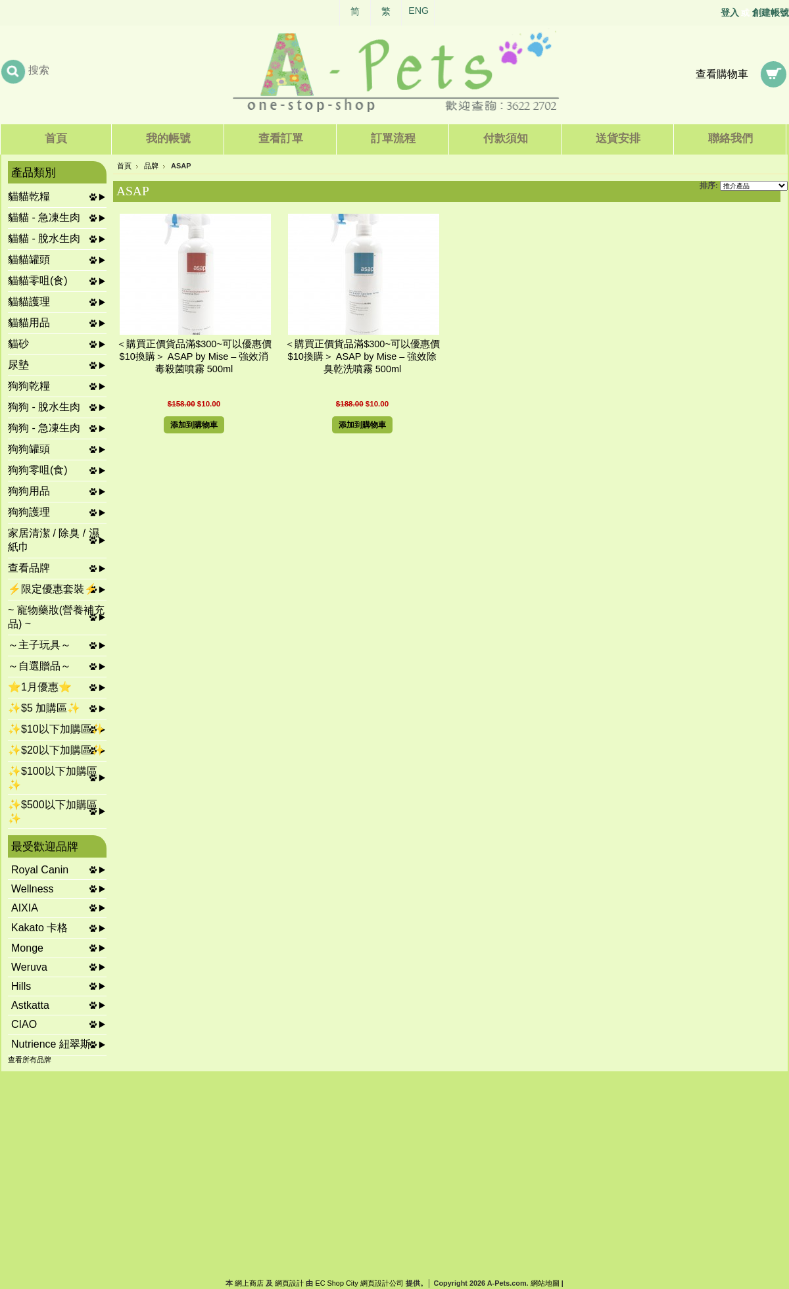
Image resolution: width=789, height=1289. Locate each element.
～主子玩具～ (39, 644)
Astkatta (30, 1005)
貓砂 (18, 343)
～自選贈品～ (39, 665)
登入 (730, 12)
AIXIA (24, 907)
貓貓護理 (29, 301)
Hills (21, 986)
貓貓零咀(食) (38, 280)
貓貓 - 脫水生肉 (44, 238)
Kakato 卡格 (39, 927)
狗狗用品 (29, 491)
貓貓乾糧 (29, 196)
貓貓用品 (29, 322)
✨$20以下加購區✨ (56, 750)
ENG (418, 10)
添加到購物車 (194, 425)
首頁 (124, 166)
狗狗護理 (29, 512)
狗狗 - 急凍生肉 (44, 427)
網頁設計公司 (382, 1283)
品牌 (151, 166)
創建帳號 (770, 12)
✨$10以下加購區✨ (56, 729)
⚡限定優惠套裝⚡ (52, 589)
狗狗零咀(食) (38, 469)
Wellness (32, 888)
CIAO (24, 1024)
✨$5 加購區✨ (44, 708)
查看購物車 (722, 74)
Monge (27, 948)
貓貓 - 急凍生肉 (44, 217)
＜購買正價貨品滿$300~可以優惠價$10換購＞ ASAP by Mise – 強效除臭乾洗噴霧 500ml (362, 356)
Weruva (29, 967)
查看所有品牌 (29, 1059)
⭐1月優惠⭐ (40, 687)
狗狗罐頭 (29, 448)
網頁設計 (289, 1283)
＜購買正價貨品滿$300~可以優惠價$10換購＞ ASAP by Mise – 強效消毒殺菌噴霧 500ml (194, 356)
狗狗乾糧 (29, 385)
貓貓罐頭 (29, 259)
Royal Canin (39, 869)
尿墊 (18, 364)
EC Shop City (336, 1283)
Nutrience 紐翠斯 (51, 1044)
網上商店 (249, 1283)
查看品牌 (29, 567)
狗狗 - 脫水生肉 (44, 406)
